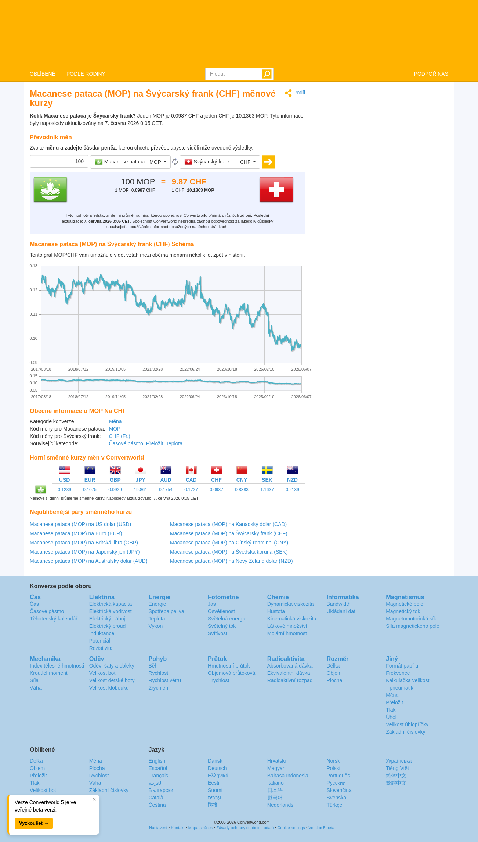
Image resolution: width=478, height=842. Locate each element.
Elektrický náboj (107, 619)
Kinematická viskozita (291, 619)
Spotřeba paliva (166, 611)
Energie (157, 604)
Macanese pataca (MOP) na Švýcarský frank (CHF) (228, 533)
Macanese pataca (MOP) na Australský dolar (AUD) (89, 561)
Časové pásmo (126, 443)
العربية (155, 783)
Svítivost (217, 633)
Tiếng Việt (397, 768)
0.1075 (90, 489)
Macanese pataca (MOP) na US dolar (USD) (80, 524)
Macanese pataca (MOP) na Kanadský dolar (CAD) (228, 524)
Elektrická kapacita (110, 604)
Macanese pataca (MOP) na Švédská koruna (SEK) (229, 552)
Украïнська (399, 761)
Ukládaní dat (340, 611)
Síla (34, 680)
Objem (333, 673)
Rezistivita (101, 648)
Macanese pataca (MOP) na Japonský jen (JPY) (85, 552)
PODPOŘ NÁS (431, 74)
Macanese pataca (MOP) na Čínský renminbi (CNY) (229, 543)
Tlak (390, 710)
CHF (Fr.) (119, 436)
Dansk (215, 761)
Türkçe (334, 805)
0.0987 (216, 489)
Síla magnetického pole (412, 626)
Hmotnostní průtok (229, 666)
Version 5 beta (321, 827)
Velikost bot (102, 673)
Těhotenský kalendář (53, 619)
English (156, 761)
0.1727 (191, 489)
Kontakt (178, 827)
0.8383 (242, 489)
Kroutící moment (49, 673)
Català (155, 797)
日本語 (275, 790)
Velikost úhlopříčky (407, 724)
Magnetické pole (404, 604)
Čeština (157, 805)
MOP (114, 429)
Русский (335, 783)
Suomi (215, 790)
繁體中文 (396, 783)
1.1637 (267, 489)
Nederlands (280, 805)
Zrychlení (159, 688)
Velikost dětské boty (112, 680)
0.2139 (292, 489)
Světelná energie (227, 619)
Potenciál (100, 641)
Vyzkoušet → (33, 823)
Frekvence (398, 673)
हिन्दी (212, 805)
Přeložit (154, 443)
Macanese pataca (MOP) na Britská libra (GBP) (84, 543)
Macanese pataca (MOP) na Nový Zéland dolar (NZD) (231, 561)
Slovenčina (339, 790)
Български (160, 790)
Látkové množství (287, 626)
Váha (36, 688)
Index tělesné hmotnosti (57, 666)
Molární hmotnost (287, 633)
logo (239, 33)
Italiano (275, 783)
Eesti (213, 783)
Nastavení (158, 827)
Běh (152, 666)
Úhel (391, 717)
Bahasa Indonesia (287, 775)
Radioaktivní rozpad (290, 680)
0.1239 (64, 489)
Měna (115, 421)
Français (158, 775)
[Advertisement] (382, 140)
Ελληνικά (218, 775)
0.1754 (166, 489)
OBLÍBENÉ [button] (42, 74)
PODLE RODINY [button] (85, 74)
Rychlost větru (164, 680)
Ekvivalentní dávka (288, 673)
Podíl (295, 93)
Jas (212, 604)
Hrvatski (276, 761)
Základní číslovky (405, 732)
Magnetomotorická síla (412, 619)
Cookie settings (291, 827)
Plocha (334, 680)
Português (338, 775)
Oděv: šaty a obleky (111, 666)
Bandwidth (338, 604)
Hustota (276, 611)
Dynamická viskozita (290, 604)
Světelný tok (222, 626)
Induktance (102, 633)
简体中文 (396, 775)
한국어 (275, 797)
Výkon (155, 626)
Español (157, 768)
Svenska (336, 797)
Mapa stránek (200, 827)
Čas (34, 604)
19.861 (140, 489)
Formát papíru (402, 666)
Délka (333, 666)
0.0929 (115, 489)
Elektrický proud (107, 626)
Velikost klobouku (109, 688)
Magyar (276, 768)
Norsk (333, 761)
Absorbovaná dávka (290, 666)
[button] (130, 162)
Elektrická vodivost (110, 611)
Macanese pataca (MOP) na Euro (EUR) (76, 533)
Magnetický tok (403, 611)
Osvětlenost (221, 611)
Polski (333, 768)
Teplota (174, 443)
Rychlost (158, 673)
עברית (214, 797)
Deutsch (217, 768)
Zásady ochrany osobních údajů (245, 827)
